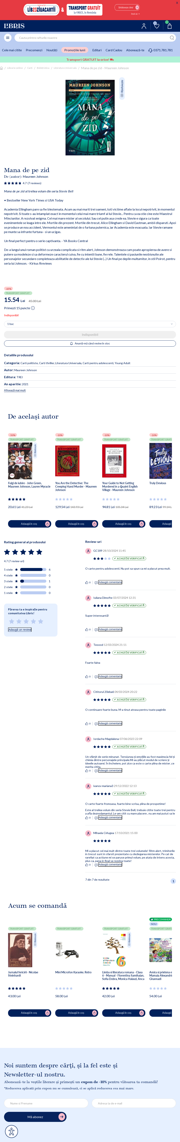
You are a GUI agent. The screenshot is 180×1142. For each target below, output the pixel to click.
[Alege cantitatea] (90, 324)
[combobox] (95, 38)
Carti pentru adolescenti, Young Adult (106, 363)
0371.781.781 (160, 50)
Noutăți (51, 50)
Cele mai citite (12, 50)
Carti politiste (29, 363)
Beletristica (43, 67)
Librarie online (15, 67)
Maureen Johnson (35, 176)
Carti (29, 67)
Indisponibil (90, 334)
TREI (13, 377)
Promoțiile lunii (74, 50)
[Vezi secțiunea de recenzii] (13, 183)
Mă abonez (46, 1116)
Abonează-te (135, 50)
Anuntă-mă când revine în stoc (90, 343)
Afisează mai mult (15, 390)
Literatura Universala (65, 67)
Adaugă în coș (35, 524)
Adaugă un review (19, 629)
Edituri (97, 50)
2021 (16, 384)
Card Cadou (114, 50)
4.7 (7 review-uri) (14, 561)
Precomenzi (34, 50)
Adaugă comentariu (110, 582)
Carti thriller (46, 363)
